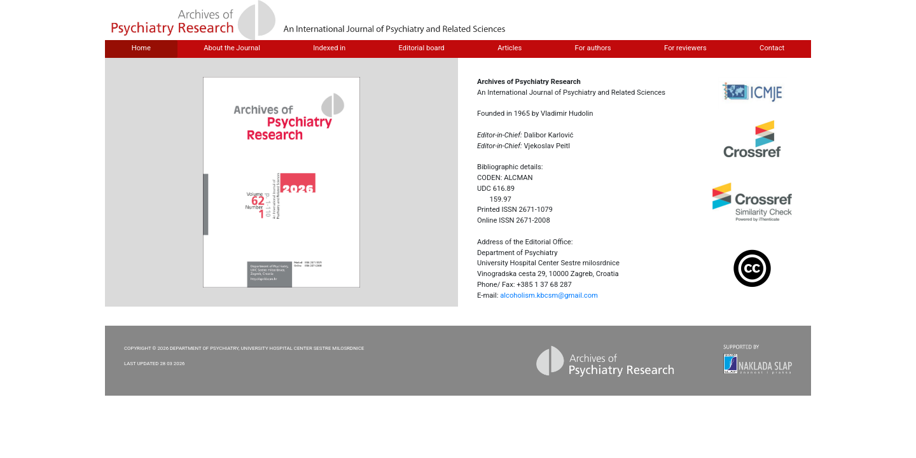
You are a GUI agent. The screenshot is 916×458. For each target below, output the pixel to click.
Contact (772, 48)
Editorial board (422, 48)
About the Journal (232, 48)
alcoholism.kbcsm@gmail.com (549, 295)
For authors (593, 48)
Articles (509, 48)
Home (141, 48)
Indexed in (329, 48)
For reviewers (685, 48)
